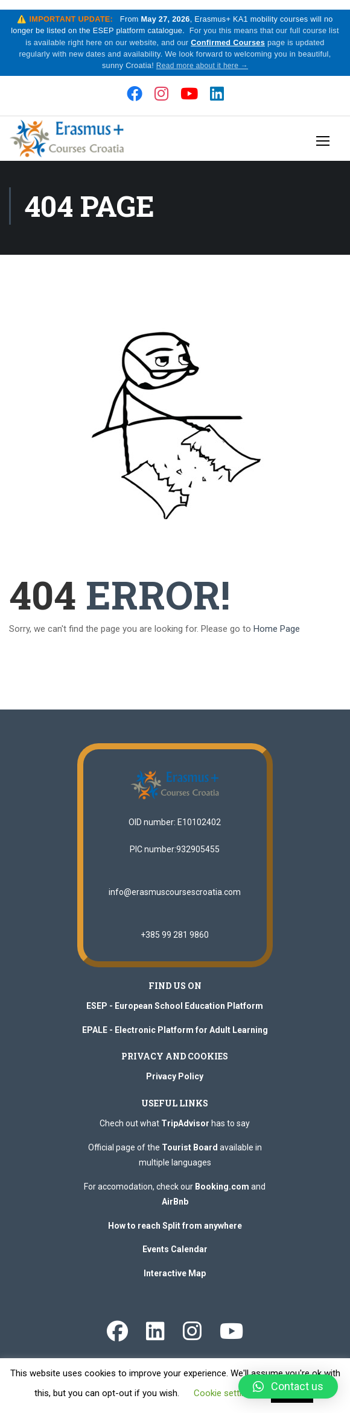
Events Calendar (175, 1257)
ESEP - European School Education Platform (174, 1013)
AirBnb (175, 1209)
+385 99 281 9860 (175, 942)
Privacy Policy (174, 1084)
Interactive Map (175, 1280)
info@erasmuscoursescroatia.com (175, 900)
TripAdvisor (185, 1131)
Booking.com (222, 1194)
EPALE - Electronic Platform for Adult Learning (175, 1037)
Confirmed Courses (235, 43)
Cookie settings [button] (225, 1393)
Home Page (276, 636)
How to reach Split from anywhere (175, 1233)
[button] (288, 1386)
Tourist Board (190, 1154)
